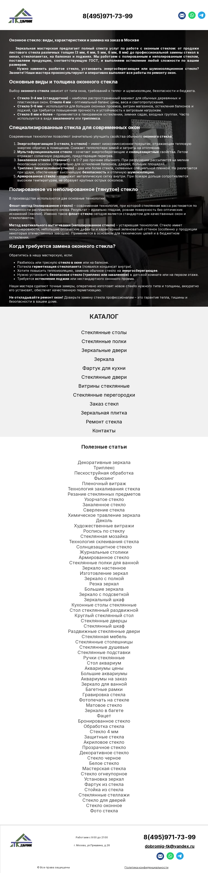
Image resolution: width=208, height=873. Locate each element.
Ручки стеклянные (104, 657)
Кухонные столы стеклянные (104, 605)
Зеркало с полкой (104, 578)
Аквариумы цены (104, 668)
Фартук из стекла (104, 784)
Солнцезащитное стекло (104, 546)
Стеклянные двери (104, 377)
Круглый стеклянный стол (104, 615)
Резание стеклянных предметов (104, 494)
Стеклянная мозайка (104, 536)
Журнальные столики (104, 552)
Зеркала (104, 359)
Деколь (104, 520)
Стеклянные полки (104, 341)
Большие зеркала (104, 589)
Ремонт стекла (104, 422)
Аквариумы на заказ (104, 678)
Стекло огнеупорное (104, 773)
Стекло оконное (104, 805)
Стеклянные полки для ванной (104, 562)
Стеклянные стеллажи (104, 794)
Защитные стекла (104, 736)
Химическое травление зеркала (104, 515)
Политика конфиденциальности (146, 867)
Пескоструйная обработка (104, 473)
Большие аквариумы (104, 673)
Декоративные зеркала (104, 462)
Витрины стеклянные (104, 386)
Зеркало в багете (104, 710)
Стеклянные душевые (104, 647)
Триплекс (104, 467)
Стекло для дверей (104, 800)
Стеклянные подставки (104, 652)
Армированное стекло (104, 557)
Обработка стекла (104, 726)
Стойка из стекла (104, 789)
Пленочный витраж (104, 483)
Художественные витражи (104, 525)
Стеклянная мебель (104, 636)
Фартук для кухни (104, 368)
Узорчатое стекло (104, 499)
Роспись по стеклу (104, 531)
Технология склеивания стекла (104, 541)
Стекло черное (104, 758)
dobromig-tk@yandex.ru (169, 846)
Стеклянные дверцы (104, 620)
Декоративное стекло (104, 752)
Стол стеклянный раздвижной (104, 610)
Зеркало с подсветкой (104, 594)
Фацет (104, 715)
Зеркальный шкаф (104, 599)
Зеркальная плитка (104, 413)
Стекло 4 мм (104, 731)
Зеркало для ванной (104, 684)
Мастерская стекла (104, 768)
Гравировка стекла (104, 694)
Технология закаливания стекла (104, 488)
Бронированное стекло (104, 721)
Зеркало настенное (104, 568)
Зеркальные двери (104, 350)
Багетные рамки (104, 689)
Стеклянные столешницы (104, 641)
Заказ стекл (104, 404)
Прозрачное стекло (104, 747)
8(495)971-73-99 (108, 16)
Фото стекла (104, 810)
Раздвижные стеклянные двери (104, 631)
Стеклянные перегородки (104, 395)
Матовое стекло (104, 705)
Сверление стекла (104, 510)
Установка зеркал (104, 779)
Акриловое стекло (104, 742)
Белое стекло (104, 763)
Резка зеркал (104, 583)
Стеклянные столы (104, 332)
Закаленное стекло (104, 504)
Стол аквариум (104, 663)
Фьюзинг (104, 478)
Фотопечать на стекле (104, 700)
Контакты (104, 431)
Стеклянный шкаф (104, 626)
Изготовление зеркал (104, 573)
